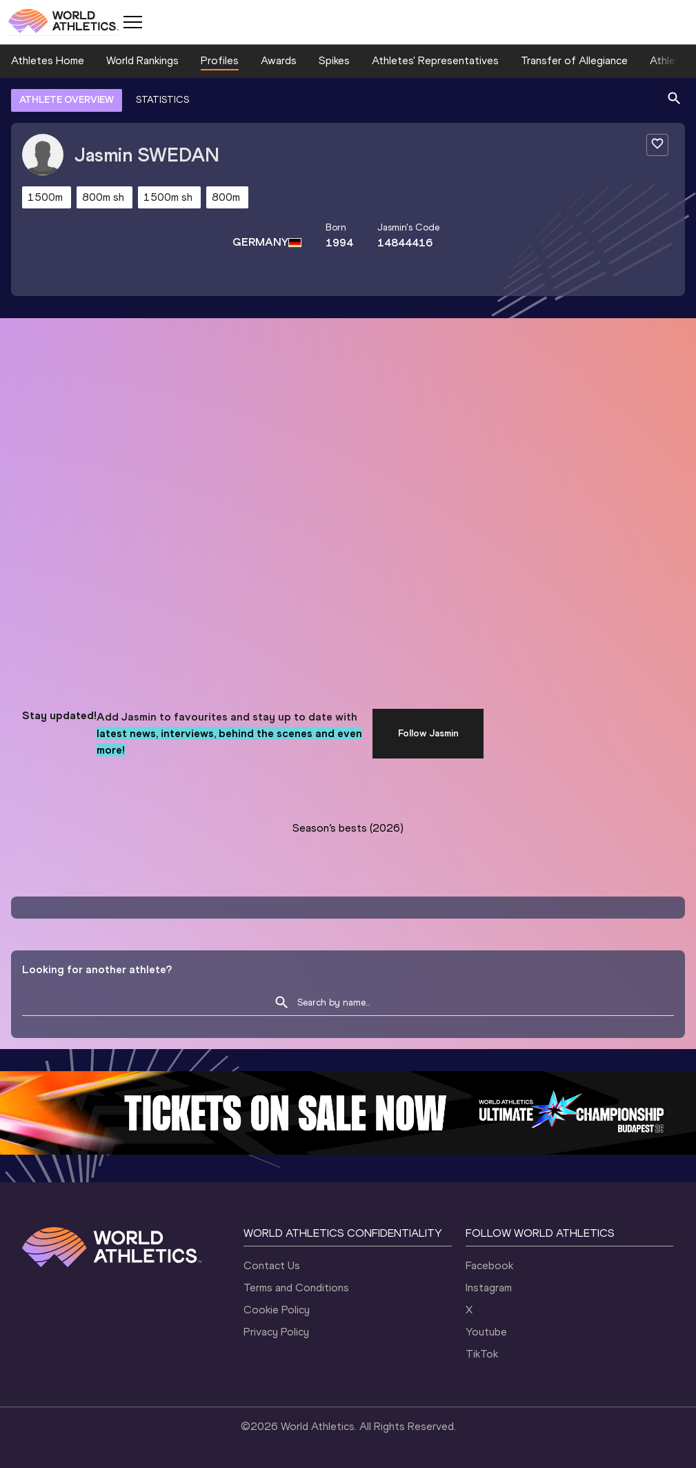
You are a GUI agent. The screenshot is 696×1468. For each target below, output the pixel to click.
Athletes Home (47, 60)
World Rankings (142, 60)
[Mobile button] (132, 22)
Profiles (220, 60)
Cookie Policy (276, 1309)
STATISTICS (162, 100)
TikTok (482, 1353)
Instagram (489, 1287)
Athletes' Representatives (435, 60)
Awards (279, 60)
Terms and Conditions (296, 1287)
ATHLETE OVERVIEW (66, 100)
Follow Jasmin (428, 733)
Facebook (489, 1265)
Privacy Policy (276, 1331)
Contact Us (271, 1265)
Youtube (486, 1331)
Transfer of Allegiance (574, 60)
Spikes (334, 60)
